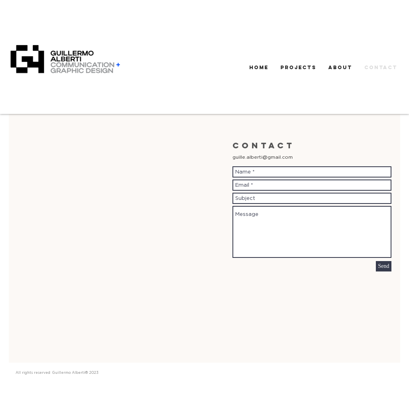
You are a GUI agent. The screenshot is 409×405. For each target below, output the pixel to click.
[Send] (383, 266)
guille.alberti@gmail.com (262, 157)
